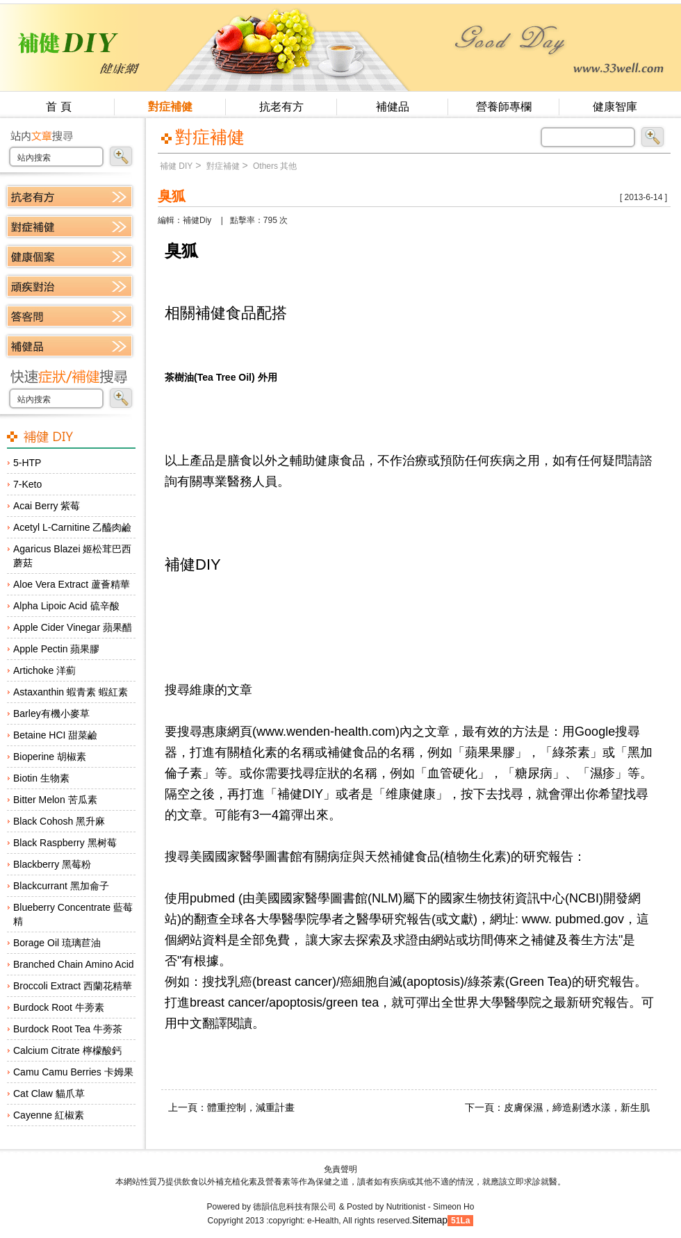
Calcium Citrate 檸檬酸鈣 (67, 1050)
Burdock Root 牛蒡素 (58, 1007)
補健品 (392, 107)
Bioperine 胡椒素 (49, 756)
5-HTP (27, 462)
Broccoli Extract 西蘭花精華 (72, 985)
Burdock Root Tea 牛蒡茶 (67, 1028)
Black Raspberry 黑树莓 (65, 842)
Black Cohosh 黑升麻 (59, 821)
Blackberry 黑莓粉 (52, 864)
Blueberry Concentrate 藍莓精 (73, 914)
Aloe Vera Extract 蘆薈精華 (71, 584)
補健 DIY (176, 166)
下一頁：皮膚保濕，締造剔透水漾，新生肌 (557, 1107)
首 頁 (58, 107)
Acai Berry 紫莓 (46, 505)
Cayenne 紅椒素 (48, 1115)
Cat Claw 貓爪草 (49, 1093)
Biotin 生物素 (41, 778)
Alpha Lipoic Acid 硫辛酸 (66, 605)
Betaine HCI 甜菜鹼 (55, 735)
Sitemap (430, 1219)
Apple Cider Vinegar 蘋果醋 (72, 627)
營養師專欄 (504, 107)
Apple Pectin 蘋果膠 (56, 648)
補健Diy (197, 220)
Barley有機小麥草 (51, 713)
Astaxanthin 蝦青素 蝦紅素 (70, 692)
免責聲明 (340, 1169)
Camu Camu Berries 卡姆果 (73, 1072)
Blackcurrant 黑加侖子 (61, 885)
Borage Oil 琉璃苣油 (57, 942)
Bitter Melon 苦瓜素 (55, 799)
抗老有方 (281, 107)
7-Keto (27, 484)
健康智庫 (615, 107)
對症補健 (170, 107)
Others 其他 (274, 166)
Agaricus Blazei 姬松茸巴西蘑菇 (72, 555)
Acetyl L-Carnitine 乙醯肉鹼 (72, 527)
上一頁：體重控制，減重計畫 (231, 1107)
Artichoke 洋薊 (44, 670)
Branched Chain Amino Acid (73, 964)
